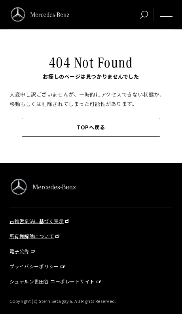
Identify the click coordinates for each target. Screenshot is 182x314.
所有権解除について (31, 236)
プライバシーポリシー (34, 266)
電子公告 (19, 251)
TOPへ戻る (91, 127)
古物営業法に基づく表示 (36, 221)
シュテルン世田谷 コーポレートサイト (52, 281)
